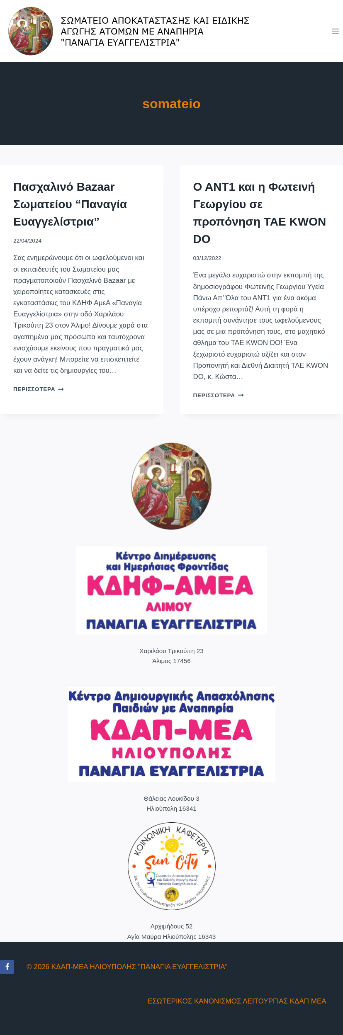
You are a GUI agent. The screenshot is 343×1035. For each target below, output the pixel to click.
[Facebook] (7, 967)
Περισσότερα (38, 389)
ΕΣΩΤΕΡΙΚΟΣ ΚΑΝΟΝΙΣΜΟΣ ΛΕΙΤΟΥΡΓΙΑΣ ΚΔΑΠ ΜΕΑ (237, 1001)
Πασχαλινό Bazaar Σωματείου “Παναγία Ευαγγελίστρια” (70, 204)
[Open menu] (335, 30)
